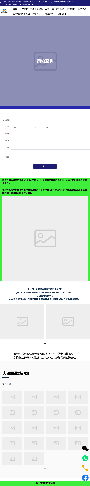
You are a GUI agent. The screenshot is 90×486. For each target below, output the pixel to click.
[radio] (14, 127)
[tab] (10, 384)
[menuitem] (15, 8)
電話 (8, 147)
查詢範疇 (6, 120)
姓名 (8, 134)
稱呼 (8, 127)
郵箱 (8, 141)
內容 (8, 157)
